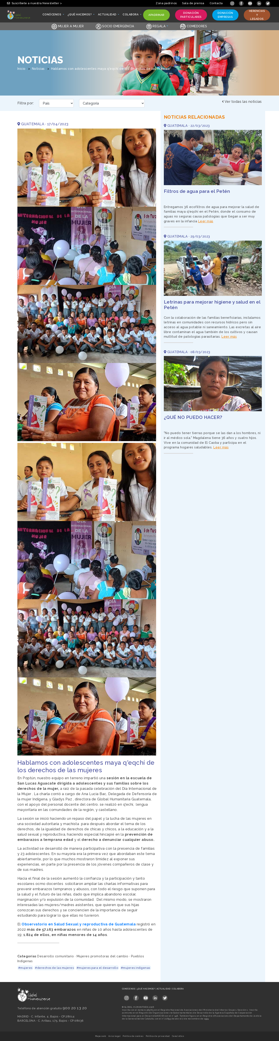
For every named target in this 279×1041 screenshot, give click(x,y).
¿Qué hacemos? (146, 989)
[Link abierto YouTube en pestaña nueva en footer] (145, 996)
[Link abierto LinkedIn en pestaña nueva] (259, 3)
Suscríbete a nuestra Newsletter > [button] (34, 3)
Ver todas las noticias (242, 101)
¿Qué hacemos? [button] (79, 15)
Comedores (193, 26)
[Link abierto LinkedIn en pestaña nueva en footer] (155, 996)
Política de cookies (133, 1036)
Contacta (216, 3)
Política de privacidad (158, 1036)
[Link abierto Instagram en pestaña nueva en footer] (126, 996)
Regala (156, 26)
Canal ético (178, 1036)
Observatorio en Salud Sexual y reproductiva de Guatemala (79, 924)
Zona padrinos (166, 3)
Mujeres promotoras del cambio (102, 956)
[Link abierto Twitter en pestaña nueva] (268, 3)
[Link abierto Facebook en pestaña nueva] (241, 3)
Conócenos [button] (52, 15)
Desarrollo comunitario (55, 956)
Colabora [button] (130, 15)
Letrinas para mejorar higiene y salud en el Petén (212, 304)
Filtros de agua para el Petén (197, 191)
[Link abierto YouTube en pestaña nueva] (250, 3)
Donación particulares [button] (191, 14)
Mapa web (100, 1036)
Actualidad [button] (107, 15)
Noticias (38, 68)
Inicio (21, 68)
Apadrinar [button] (156, 15)
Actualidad (164, 989)
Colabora (178, 989)
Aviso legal (114, 1036)
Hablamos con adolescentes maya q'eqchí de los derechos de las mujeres (110, 68)
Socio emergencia (115, 26)
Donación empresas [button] (225, 14)
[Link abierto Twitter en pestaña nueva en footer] (165, 996)
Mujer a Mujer (68, 26)
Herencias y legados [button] (257, 14)
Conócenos (129, 989)
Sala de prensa (193, 3)
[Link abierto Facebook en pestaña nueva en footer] (136, 996)
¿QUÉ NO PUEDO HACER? (193, 417)
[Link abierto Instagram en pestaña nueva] (232, 3)
